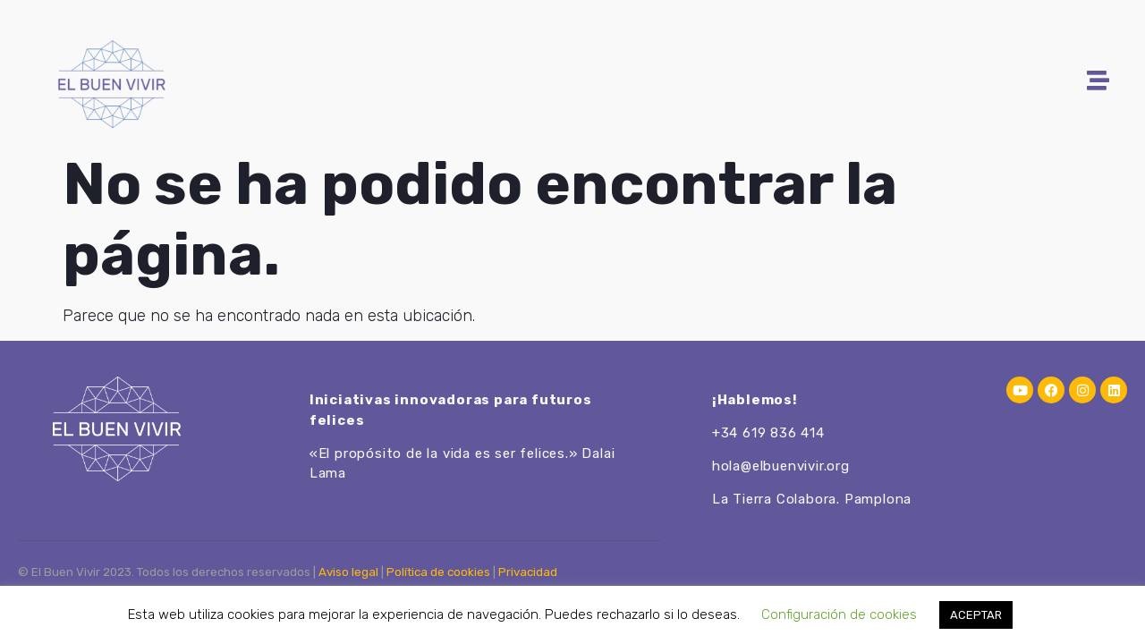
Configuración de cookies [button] (839, 614)
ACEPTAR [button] (976, 615)
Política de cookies (438, 572)
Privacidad (527, 572)
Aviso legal (348, 572)
